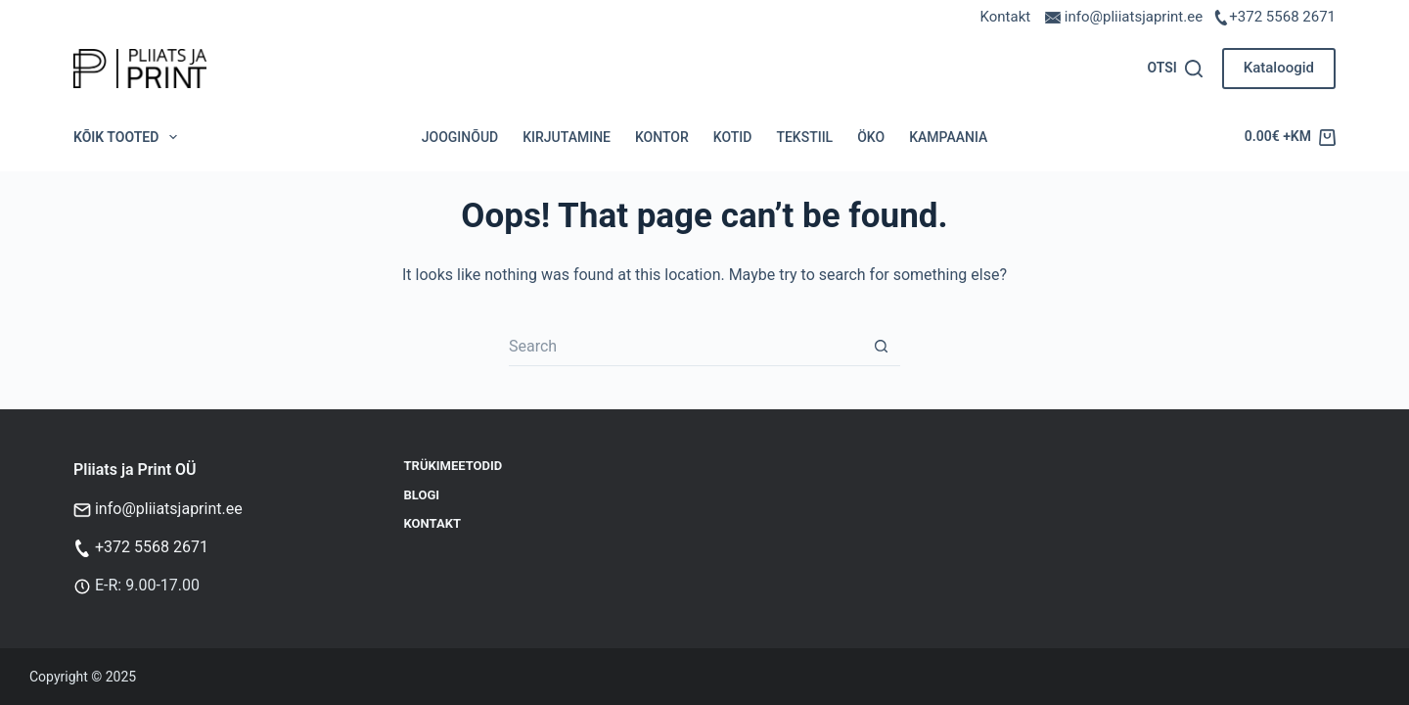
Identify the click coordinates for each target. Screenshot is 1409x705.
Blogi (422, 495)
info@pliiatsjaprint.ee (169, 508)
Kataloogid (1279, 67)
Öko (871, 137)
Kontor (662, 137)
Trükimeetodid (453, 465)
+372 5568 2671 (1282, 16)
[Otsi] (1174, 68)
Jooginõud (460, 137)
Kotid (732, 137)
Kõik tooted (129, 137)
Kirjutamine (567, 137)
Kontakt (1005, 16)
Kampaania (948, 137)
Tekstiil (804, 137)
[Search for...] (685, 346)
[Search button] (880, 346)
